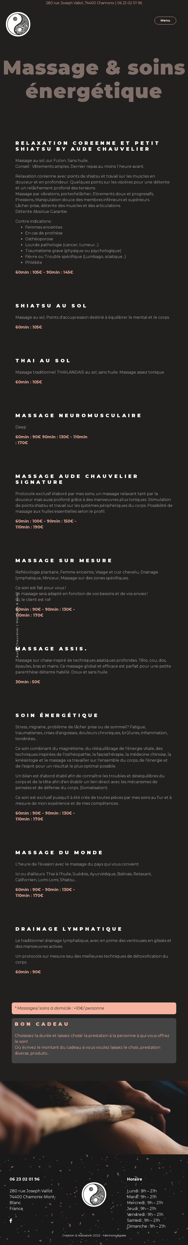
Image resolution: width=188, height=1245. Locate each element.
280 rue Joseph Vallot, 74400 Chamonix (80, 3)
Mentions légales (114, 1235)
